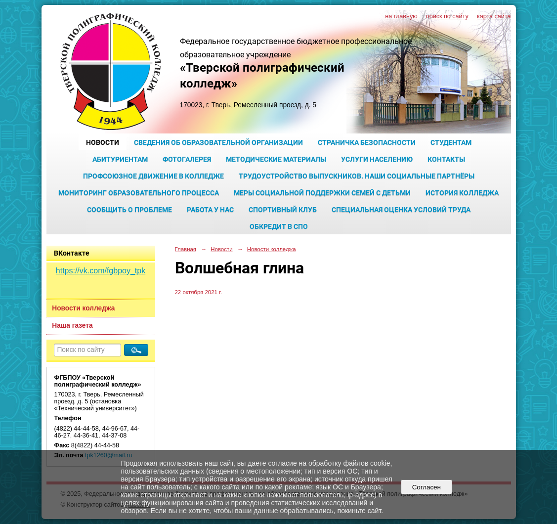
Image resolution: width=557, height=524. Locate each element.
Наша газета (72, 325)
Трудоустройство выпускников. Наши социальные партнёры (356, 176)
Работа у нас (210, 210)
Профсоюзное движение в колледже (153, 176)
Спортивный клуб (283, 210)
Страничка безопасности (367, 142)
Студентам (450, 142)
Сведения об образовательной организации (218, 142)
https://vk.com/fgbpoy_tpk (100, 270)
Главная (186, 249)
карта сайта (494, 16)
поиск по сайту (447, 16)
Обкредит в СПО (279, 226)
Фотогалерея (187, 159)
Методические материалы (276, 159)
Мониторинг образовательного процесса (138, 193)
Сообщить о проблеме (129, 210)
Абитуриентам (120, 159)
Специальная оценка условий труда (401, 210)
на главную (401, 16)
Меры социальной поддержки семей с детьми (322, 193)
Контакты (446, 159)
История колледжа (462, 193)
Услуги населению (377, 159)
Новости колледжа (83, 308)
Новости (102, 142)
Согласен (426, 487)
